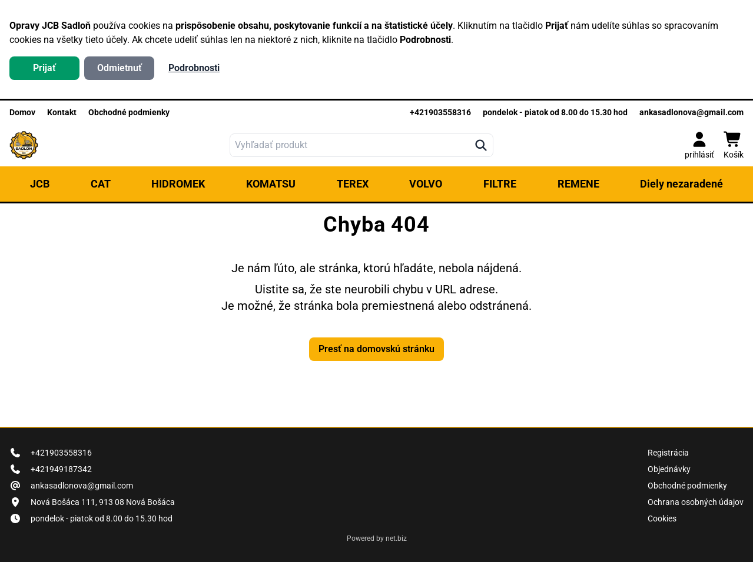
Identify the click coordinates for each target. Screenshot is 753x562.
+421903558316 (440, 112)
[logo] (23, 145)
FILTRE (499, 184)
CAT (101, 184)
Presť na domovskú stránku (376, 348)
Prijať (44, 67)
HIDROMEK (178, 184)
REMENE (578, 184)
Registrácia (668, 452)
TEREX (353, 184)
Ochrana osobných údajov (696, 502)
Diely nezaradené (681, 184)
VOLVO (425, 184)
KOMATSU (271, 184)
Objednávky (669, 469)
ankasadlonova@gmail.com (691, 112)
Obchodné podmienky (129, 112)
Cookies (662, 518)
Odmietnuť (119, 67)
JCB (39, 184)
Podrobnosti (194, 67)
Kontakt (62, 112)
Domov (22, 112)
